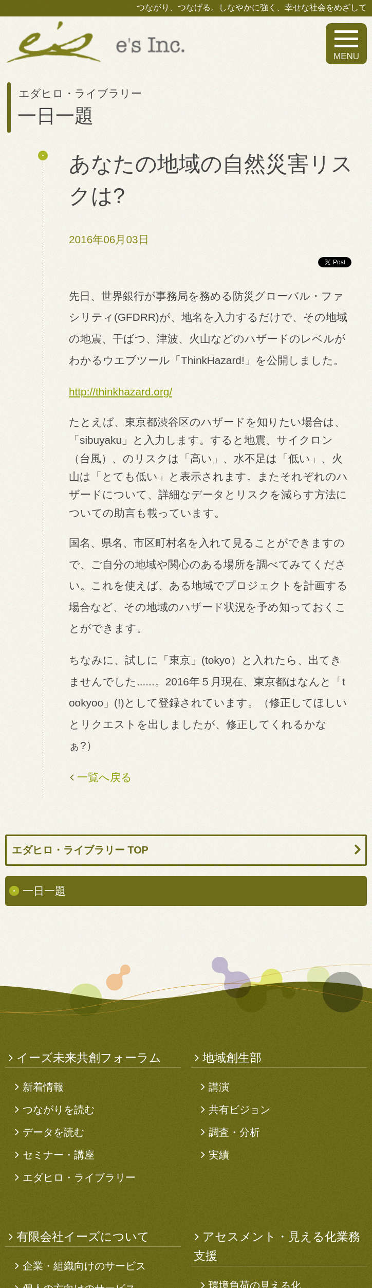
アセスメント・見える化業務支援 (277, 1246)
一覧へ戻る (104, 777)
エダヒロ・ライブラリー (79, 1177)
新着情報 (43, 1087)
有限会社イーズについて (83, 1236)
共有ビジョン (239, 1109)
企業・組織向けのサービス (84, 1266)
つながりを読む (59, 1109)
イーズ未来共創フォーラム (88, 1057)
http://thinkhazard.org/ (120, 391)
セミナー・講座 (59, 1154)
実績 (219, 1154)
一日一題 (44, 891)
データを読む (53, 1132)
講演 (219, 1087)
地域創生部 (232, 1057)
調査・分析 (234, 1132)
